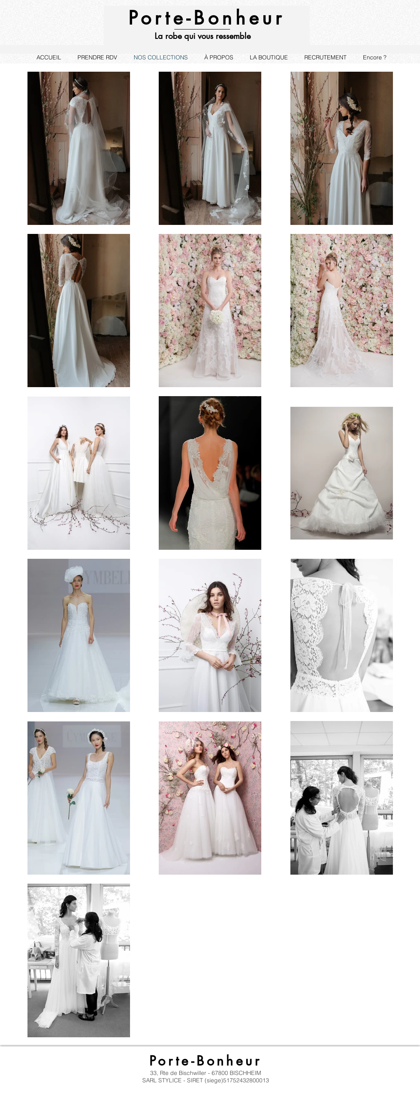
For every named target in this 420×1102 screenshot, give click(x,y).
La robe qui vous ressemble (203, 36)
